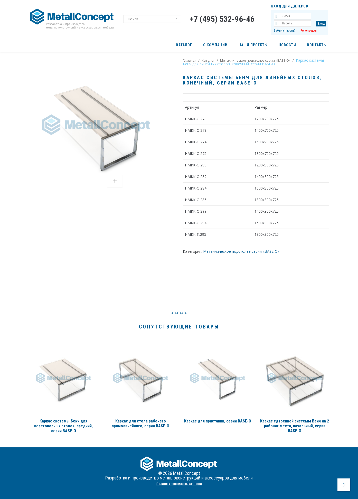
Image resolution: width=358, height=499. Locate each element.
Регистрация (308, 30)
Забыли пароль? (284, 30)
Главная (189, 60)
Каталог (208, 60)
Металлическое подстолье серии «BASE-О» (255, 60)
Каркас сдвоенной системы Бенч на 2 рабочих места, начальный (294, 426)
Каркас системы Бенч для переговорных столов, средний (63, 426)
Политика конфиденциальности (179, 484)
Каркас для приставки (217, 421)
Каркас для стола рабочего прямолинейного (140, 423)
